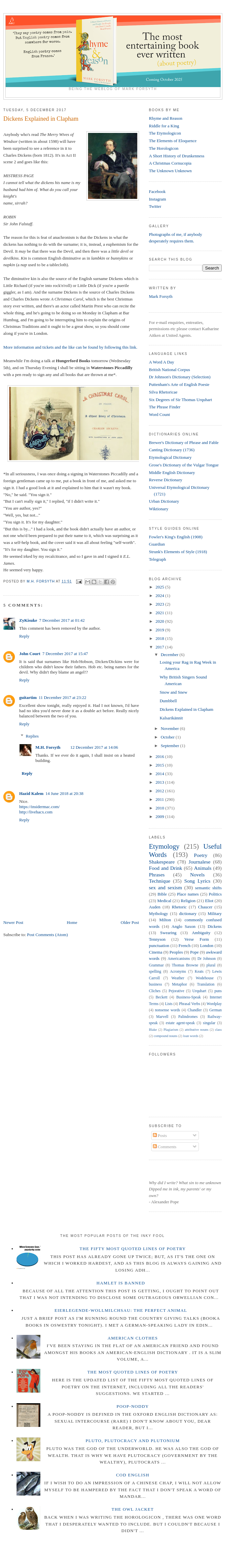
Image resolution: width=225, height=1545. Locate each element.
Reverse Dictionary (165, 479)
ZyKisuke (28, 620)
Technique (159, 881)
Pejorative (176, 991)
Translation (205, 984)
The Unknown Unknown (170, 170)
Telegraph (157, 559)
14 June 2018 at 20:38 (64, 793)
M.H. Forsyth (47, 747)
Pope (194, 952)
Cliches (154, 991)
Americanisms (179, 959)
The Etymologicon (165, 133)
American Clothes (133, 1338)
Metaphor (179, 984)
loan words (190, 1036)
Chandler (195, 1010)
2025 (160, 586)
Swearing (168, 932)
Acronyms (178, 971)
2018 (160, 638)
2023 (160, 604)
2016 (160, 756)
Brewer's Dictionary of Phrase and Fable (184, 442)
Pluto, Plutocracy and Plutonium (133, 1440)
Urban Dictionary (164, 501)
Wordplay (214, 1004)
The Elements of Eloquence (173, 140)
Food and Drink (165, 868)
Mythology (158, 913)
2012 (160, 790)
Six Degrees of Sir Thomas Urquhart (180, 399)
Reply (24, 636)
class (218, 1029)
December (170, 654)
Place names (188, 894)
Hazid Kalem (31, 793)
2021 (160, 612)
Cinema (155, 952)
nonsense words (167, 1010)
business (155, 984)
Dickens (214, 926)
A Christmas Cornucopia (170, 163)
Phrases (157, 874)
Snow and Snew (173, 692)
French (185, 945)
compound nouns (165, 1036)
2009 (160, 816)
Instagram (157, 199)
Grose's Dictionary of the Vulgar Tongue (184, 464)
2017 (160, 647)
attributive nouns (196, 1029)
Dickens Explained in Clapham (186, 709)
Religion (188, 900)
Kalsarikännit (171, 717)
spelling (155, 971)
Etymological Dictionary (170, 457)
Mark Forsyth (160, 296)
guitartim (28, 697)
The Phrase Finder (164, 406)
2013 (160, 782)
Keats (199, 971)
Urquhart (199, 991)
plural (210, 965)
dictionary (188, 913)
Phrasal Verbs (189, 1004)
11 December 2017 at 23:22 (62, 697)
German (215, 1010)
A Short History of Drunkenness (176, 155)
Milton (165, 919)
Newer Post (13, 922)
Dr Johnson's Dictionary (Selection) (179, 376)
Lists (169, 1004)
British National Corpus (169, 369)
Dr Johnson (207, 959)
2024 (160, 595)
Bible (162, 894)
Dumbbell (168, 700)
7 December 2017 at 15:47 (65, 653)
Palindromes (188, 1017)
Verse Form (196, 939)
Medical (164, 900)
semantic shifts (208, 887)
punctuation (159, 945)
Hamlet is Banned (121, 1282)
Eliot (209, 900)
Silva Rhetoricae (163, 392)
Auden (154, 906)
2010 (160, 807)
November (170, 728)
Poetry (200, 855)
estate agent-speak (180, 1023)
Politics (215, 894)
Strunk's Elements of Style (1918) (178, 551)
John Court (29, 653)
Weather (177, 978)
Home (72, 922)
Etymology (164, 846)
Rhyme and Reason (165, 118)
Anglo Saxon (183, 926)
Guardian (157, 544)
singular (209, 1023)
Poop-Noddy (132, 1406)
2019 (160, 629)
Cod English (133, 1474)
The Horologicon (163, 148)
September (170, 745)
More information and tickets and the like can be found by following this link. (70, 347)
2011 (160, 799)
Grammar (156, 965)
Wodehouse (205, 978)
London (206, 945)
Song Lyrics (197, 881)
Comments (165, 1146)
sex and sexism (165, 887)
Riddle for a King (164, 125)
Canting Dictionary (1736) (172, 449)
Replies (32, 736)
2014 (160, 773)
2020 (160, 621)
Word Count (159, 414)
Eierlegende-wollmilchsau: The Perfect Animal (121, 1310)
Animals (202, 868)
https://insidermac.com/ (39, 806)
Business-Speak (188, 997)
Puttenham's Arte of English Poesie (179, 384)
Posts (160, 1135)
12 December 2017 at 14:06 (94, 747)
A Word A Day (161, 362)
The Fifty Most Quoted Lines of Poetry (133, 1248)
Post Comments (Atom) (47, 934)
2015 (160, 765)
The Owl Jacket (133, 1509)
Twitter (155, 206)
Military (214, 913)
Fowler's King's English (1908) (175, 536)
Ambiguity (201, 932)
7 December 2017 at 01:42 (62, 620)
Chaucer (205, 906)
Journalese (199, 862)
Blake (153, 1029)
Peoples (176, 952)
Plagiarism (170, 1029)
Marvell (162, 1017)
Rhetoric (179, 906)
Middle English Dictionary (172, 472)
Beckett (161, 997)
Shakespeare (162, 862)
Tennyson (157, 939)
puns (218, 991)
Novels (197, 874)
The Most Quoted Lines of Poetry (132, 1372)
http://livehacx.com (36, 811)
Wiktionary (158, 508)
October (168, 737)
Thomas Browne (185, 965)
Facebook (157, 191)
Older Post (130, 922)
